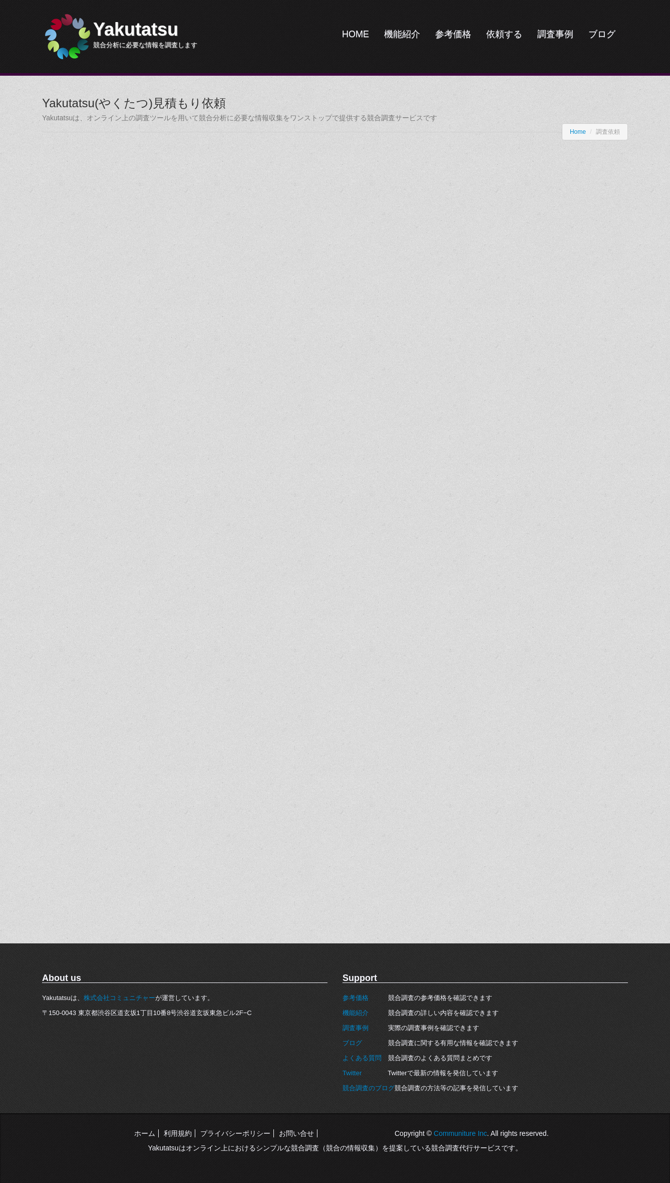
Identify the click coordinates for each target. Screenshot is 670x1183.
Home (578, 131)
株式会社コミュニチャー (119, 998)
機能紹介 (402, 34)
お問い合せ (296, 1133)
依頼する (504, 34)
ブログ (601, 34)
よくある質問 (362, 1058)
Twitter (352, 1073)
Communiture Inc (460, 1133)
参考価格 (453, 34)
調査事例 (555, 34)
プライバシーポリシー (235, 1133)
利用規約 (178, 1133)
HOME (355, 34)
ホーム (144, 1133)
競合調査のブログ (369, 1088)
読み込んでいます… (202, 540)
